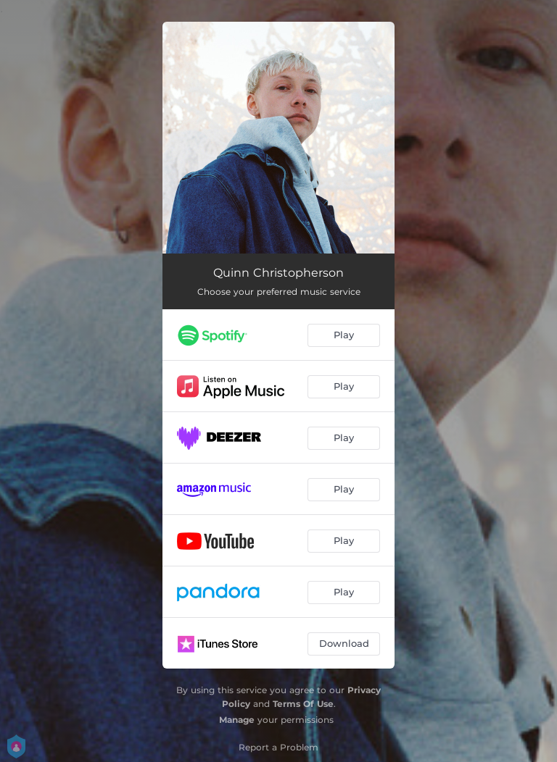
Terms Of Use (303, 703)
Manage (237, 719)
